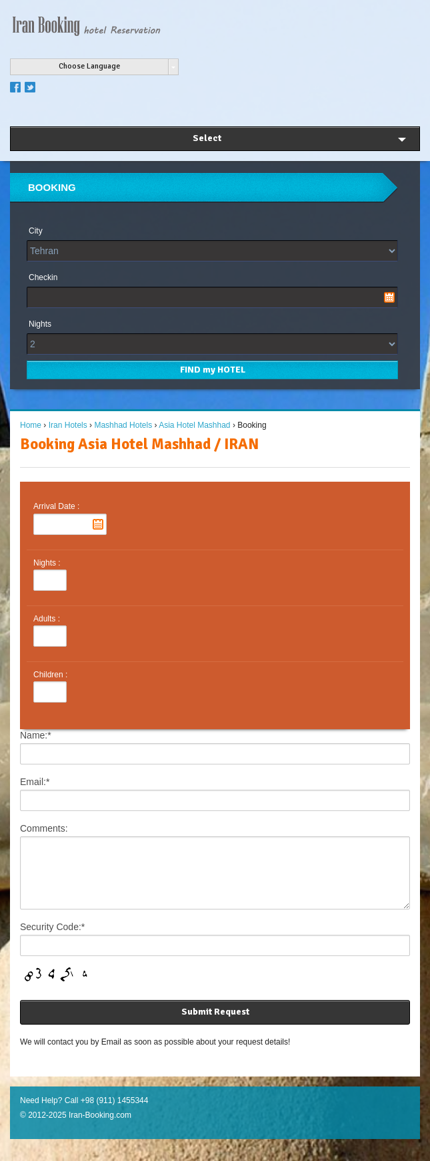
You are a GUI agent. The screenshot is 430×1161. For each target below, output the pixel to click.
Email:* (34, 781)
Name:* (35, 735)
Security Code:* (52, 938)
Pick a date (389, 297)
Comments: (44, 828)
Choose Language (89, 66)
